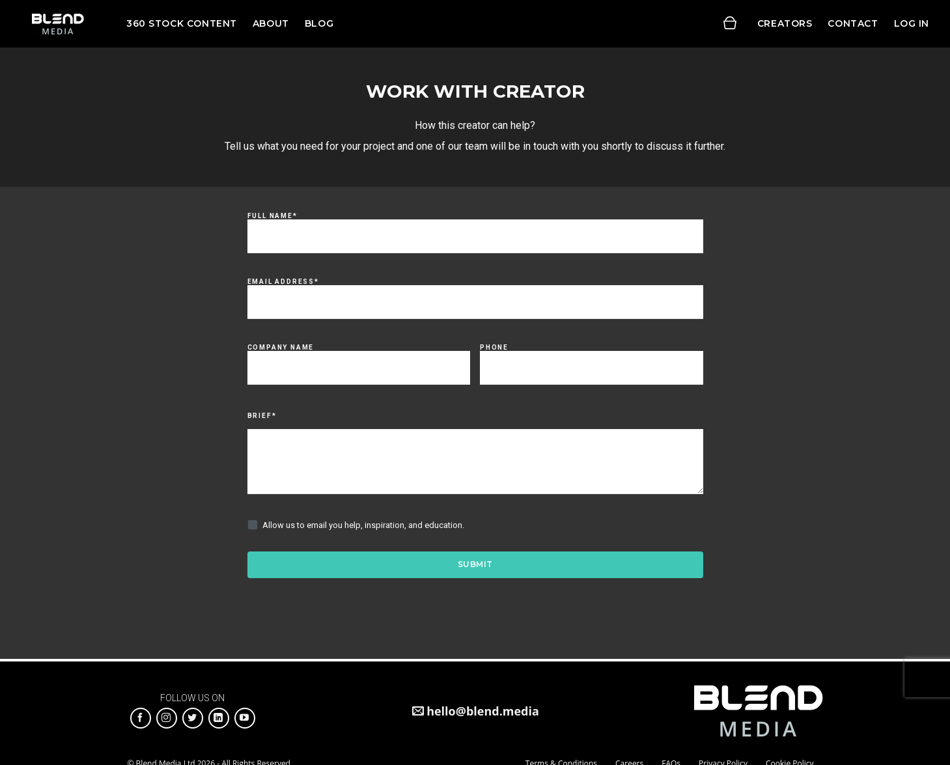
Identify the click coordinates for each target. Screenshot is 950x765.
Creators (785, 23)
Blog (319, 23)
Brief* (262, 416)
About (271, 23)
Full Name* (272, 216)
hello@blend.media (482, 711)
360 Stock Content (181, 23)
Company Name (280, 347)
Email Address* (283, 282)
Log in (911, 23)
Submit (475, 564)
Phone (494, 347)
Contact (853, 23)
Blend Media (57, 24)
